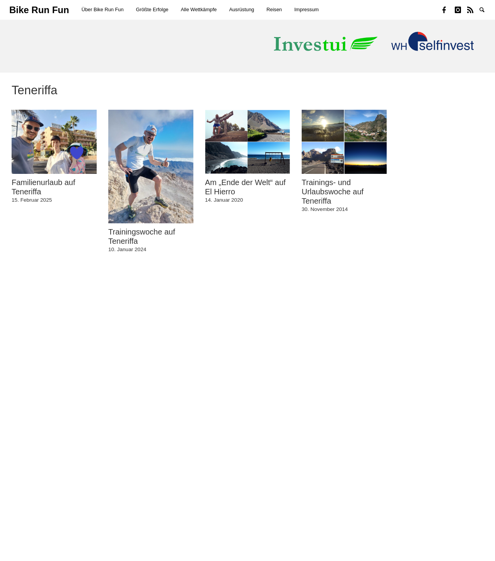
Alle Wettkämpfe (199, 9)
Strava (473, 9)
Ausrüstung (241, 9)
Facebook (448, 9)
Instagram (461, 9)
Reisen (274, 9)
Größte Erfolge (152, 9)
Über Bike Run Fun (103, 9)
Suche (486, 9)
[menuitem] (102, 10)
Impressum (306, 9)
